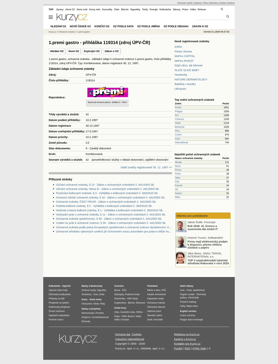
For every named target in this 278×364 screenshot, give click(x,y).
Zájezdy (197, 3)
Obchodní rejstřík (185, 3)
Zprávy (59, 9)
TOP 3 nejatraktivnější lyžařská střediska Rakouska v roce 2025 (208, 262)
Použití (178, 348)
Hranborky (181, 74)
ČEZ (124, 290)
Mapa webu (192, 306)
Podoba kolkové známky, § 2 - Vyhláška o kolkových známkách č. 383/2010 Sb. (104, 205)
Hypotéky (135, 9)
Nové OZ (74, 51)
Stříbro (139, 312)
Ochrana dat (122, 334)
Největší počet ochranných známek (197, 154)
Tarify (145, 9)
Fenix (178, 173)
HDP (129, 298)
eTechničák (193, 297)
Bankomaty (96, 286)
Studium (231, 3)
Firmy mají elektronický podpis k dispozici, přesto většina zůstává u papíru (208, 244)
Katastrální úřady (155, 298)
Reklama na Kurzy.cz (187, 334)
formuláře (158, 319)
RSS (187, 348)
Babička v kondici (185, 84)
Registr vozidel (187, 294)
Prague (179, 111)
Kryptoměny (120, 303)
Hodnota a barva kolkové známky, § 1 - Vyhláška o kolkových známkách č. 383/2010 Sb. (109, 210)
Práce (185, 9)
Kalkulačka (165, 9)
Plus (177, 130)
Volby (182, 306)
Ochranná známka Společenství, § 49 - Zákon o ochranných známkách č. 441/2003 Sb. (109, 218)
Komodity (107, 9)
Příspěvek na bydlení (59, 303)
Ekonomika (119, 298)
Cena (189, 290)
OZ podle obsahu (176, 26)
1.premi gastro (83, 32)
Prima (178, 169)
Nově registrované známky (192, 41)
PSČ (164, 290)
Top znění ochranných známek (194, 99)
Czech (178, 134)
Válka (193, 9)
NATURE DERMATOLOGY (191, 79)
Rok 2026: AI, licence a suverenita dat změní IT (203, 227)
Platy (102, 303)
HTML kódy (199, 348)
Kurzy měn (94, 9)
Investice (119, 286)
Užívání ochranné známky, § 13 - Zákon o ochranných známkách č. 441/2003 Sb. (105, 184)
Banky (85, 286)
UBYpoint (180, 88)
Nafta (138, 316)
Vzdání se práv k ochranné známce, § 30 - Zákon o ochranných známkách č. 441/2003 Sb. (111, 222)
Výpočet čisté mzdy (58, 290)
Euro (95, 294)
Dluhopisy (119, 294)
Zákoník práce (154, 311)
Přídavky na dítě (57, 298)
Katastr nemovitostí (156, 294)
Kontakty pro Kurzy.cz (187, 343)
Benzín (131, 316)
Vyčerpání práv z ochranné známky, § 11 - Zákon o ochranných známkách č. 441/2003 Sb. (111, 214)
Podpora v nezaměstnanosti (95, 317)
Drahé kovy (120, 308)
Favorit (178, 185)
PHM (123, 316)
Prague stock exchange (191, 319)
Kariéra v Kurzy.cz (185, 339)
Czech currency (187, 315)
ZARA (178, 46)
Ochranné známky (67, 32)
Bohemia (179, 127)
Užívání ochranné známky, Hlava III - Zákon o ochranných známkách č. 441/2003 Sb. (107, 188)
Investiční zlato (127, 312)
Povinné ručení (56, 319)
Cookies (137, 334)
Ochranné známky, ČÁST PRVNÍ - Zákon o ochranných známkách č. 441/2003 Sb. (106, 201)
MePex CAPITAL (185, 56)
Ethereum (140, 303)
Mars (177, 197)
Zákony (176, 9)
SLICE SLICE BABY (187, 70)
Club (177, 138)
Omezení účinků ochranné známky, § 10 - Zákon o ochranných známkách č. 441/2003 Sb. (110, 197)
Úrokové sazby (89, 290)
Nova (177, 166)
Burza (117, 290)
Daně (149, 319)
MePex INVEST (184, 60)
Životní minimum (57, 311)
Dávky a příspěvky (91, 309)
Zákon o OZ (112, 51)
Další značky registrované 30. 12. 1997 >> (146, 167)
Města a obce (153, 290)
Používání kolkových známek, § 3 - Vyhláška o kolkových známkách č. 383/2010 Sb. (107, 193)
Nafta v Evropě (121, 319)
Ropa (117, 316)
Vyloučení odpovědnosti (129, 339)
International (181, 142)
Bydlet (223, 3)
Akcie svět (82, 9)
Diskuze (202, 9)
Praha (178, 107)
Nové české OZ (80, 26)
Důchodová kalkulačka (60, 294)
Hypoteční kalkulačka (59, 315)
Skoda (178, 162)
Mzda (96, 303)
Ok (176, 189)
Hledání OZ (57, 51)
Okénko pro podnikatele (192, 215)
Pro (177, 115)
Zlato (116, 9)
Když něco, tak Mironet (188, 65)
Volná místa (95, 299)
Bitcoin (125, 9)
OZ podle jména (148, 26)
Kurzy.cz (52, 32)
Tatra (177, 177)
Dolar (102, 294)
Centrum (179, 119)
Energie (154, 9)
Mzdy (135, 298)
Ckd (177, 181)
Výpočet (66, 286)
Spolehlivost (199, 290)
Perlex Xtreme (183, 51)
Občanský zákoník (156, 307)
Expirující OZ (92, 51)
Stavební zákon (154, 315)
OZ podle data (123, 26)
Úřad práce (87, 303)
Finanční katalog (188, 302)
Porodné (100, 313)
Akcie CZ (70, 9)
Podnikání (152, 286)
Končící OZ (101, 26)
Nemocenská (88, 313)
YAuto (205, 3)
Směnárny (87, 294)
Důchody (86, 321)
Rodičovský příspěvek (59, 307)
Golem (178, 193)
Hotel (177, 123)
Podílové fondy (132, 294)
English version (188, 311)
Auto (182, 290)
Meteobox (214, 3)
